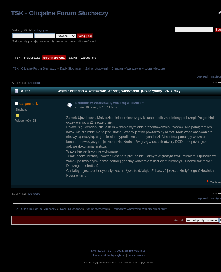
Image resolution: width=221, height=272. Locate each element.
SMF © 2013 (115, 250)
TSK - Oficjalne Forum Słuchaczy (59, 13)
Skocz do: (179, 220)
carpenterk (28, 104)
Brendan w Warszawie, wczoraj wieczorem (109, 103)
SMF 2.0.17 (98, 250)
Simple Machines (134, 250)
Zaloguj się (41, 30)
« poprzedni (202, 76)
